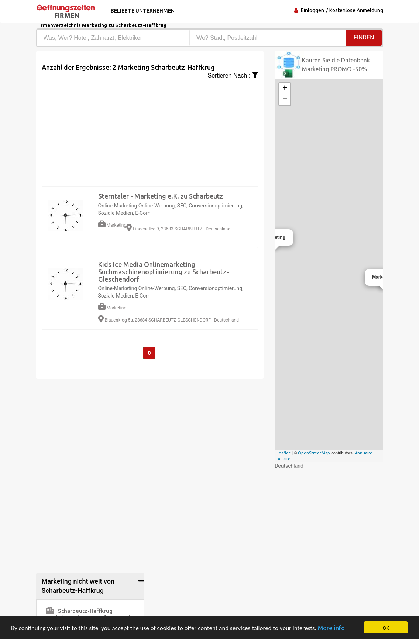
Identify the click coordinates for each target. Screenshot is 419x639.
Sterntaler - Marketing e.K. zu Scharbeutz (160, 196)
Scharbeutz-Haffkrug (79, 611)
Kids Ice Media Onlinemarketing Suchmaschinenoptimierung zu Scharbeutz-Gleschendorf (163, 272)
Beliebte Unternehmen (143, 11)
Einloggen (312, 10)
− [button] (284, 99)
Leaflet (284, 453)
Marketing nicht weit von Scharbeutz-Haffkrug (78, 586)
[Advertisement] (150, 131)
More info (331, 627)
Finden (364, 37)
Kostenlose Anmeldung (356, 10)
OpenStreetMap (314, 453)
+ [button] (284, 88)
